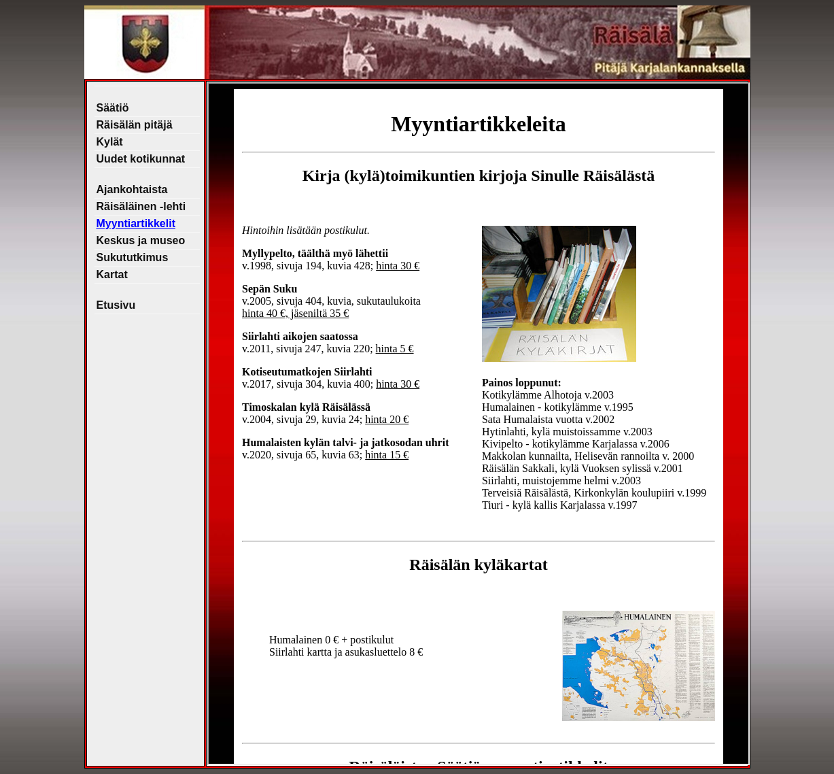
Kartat (112, 274)
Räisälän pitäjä (135, 125)
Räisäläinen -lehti (141, 206)
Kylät (110, 142)
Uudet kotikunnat (141, 159)
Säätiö (113, 108)
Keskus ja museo (141, 240)
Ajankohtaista (132, 189)
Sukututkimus (133, 257)
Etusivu (116, 305)
